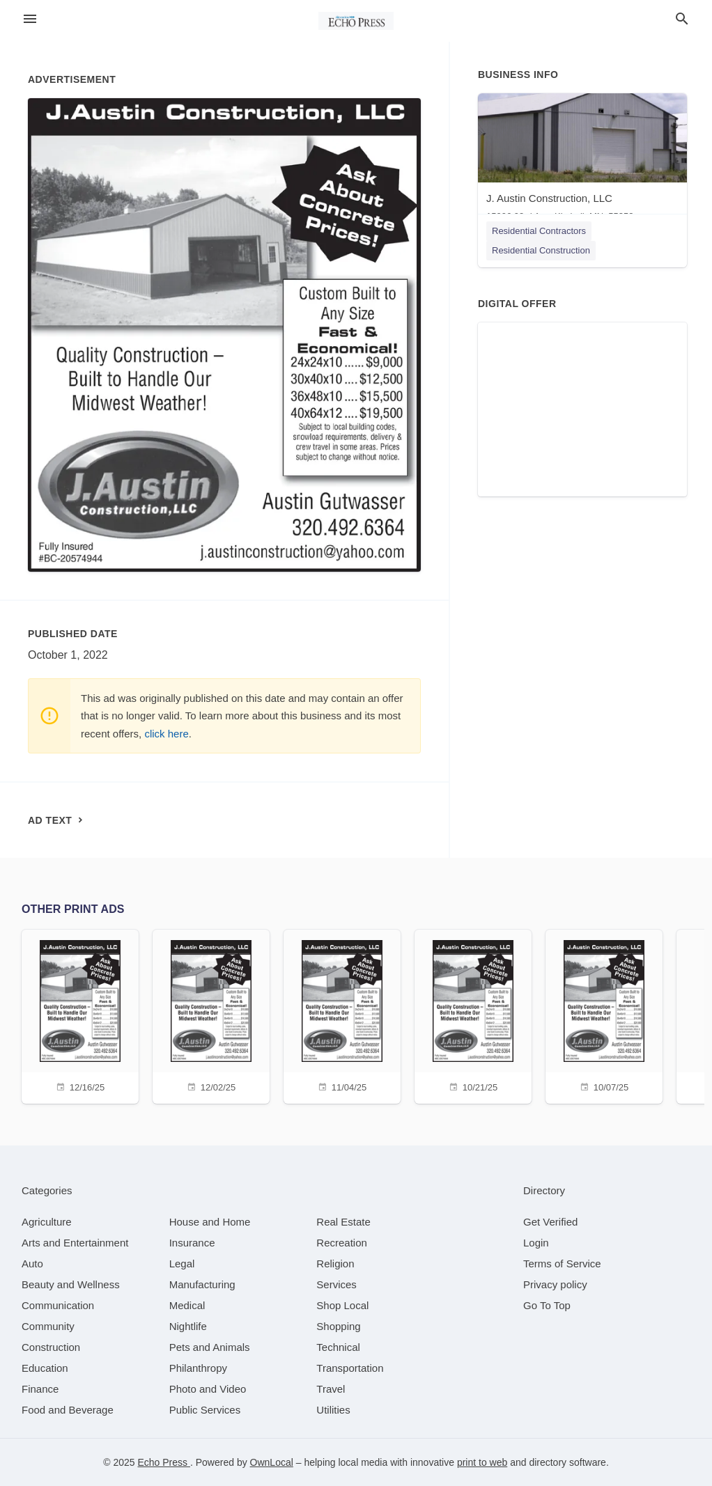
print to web (482, 1462)
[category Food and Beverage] (68, 1410)
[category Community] (48, 1326)
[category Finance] (40, 1389)
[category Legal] (182, 1263)
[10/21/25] (473, 1015)
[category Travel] (330, 1389)
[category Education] (45, 1368)
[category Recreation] (341, 1243)
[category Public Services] (205, 1410)
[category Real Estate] (343, 1222)
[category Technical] (338, 1347)
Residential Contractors (539, 231)
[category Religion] (335, 1263)
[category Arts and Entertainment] (75, 1243)
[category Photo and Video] (208, 1389)
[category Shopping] (338, 1326)
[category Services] (336, 1284)
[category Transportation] (349, 1368)
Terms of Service (562, 1263)
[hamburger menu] (30, 19)
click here (166, 734)
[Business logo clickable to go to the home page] (356, 21)
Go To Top (547, 1305)
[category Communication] (58, 1305)
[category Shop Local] (342, 1305)
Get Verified (550, 1222)
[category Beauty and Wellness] (71, 1284)
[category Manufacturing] (202, 1284)
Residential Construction (541, 250)
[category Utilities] (333, 1410)
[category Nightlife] (188, 1326)
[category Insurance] (192, 1243)
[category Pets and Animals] (209, 1347)
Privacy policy (555, 1284)
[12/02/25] (211, 1015)
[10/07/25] (604, 1015)
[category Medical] (187, 1305)
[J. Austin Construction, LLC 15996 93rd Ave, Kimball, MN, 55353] (582, 160)
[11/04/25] (342, 1015)
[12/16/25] (80, 1015)
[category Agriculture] (47, 1222)
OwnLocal (271, 1462)
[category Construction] (51, 1347)
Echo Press (163, 1462)
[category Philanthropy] (198, 1368)
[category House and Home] (210, 1222)
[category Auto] (32, 1263)
